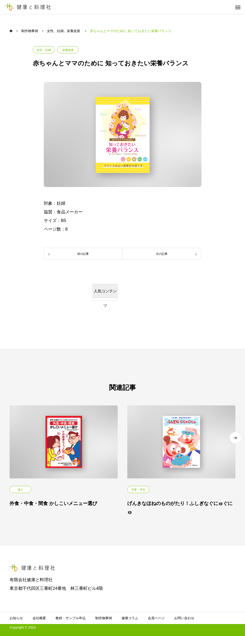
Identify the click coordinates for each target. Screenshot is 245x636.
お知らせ (16, 618)
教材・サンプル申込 (71, 618)
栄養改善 (68, 50)
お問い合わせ (184, 618)
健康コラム (130, 618)
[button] (235, 443)
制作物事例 (103, 618)
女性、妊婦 (44, 50)
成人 (20, 489)
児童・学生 (138, 489)
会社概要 (39, 618)
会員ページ (156, 618)
